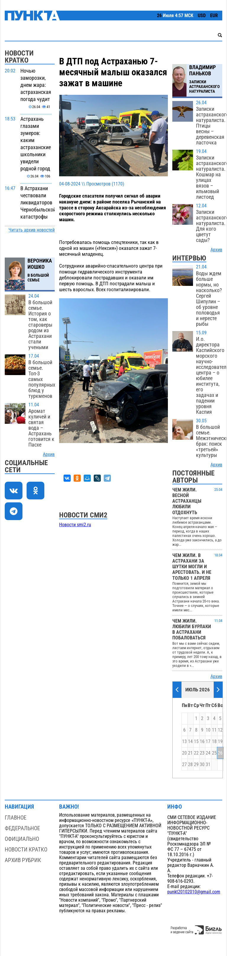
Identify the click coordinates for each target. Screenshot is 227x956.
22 (196, 753)
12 (220, 730)
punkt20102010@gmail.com (193, 892)
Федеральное (22, 828)
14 (190, 741)
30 (202, 764)
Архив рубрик (23, 860)
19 (220, 741)
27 (184, 764)
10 (208, 730)
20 (184, 753)
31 (208, 764)
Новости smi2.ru (75, 524)
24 (208, 753)
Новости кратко (26, 849)
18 (214, 741)
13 (184, 741)
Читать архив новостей (32, 230)
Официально (22, 839)
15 (196, 741)
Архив (49, 454)
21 (190, 753)
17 (208, 741)
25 (214, 753)
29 (196, 764)
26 (220, 753)
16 (202, 741)
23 (202, 753)
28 (190, 764)
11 (214, 730)
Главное (15, 817)
